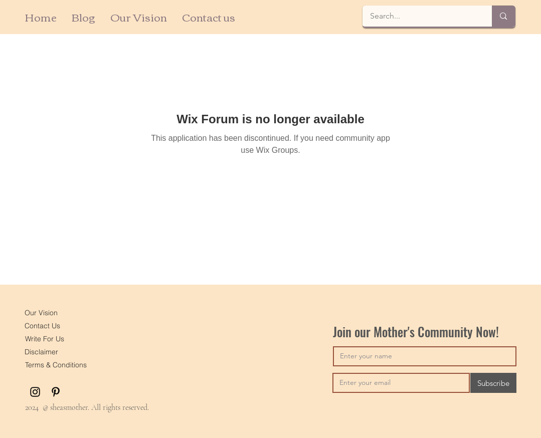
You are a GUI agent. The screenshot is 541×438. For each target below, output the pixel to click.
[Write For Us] (45, 338)
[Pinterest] (55, 391)
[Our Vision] (41, 312)
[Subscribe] (493, 383)
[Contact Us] (43, 325)
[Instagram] (35, 391)
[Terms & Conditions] (56, 364)
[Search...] (420, 16)
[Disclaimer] (42, 351)
